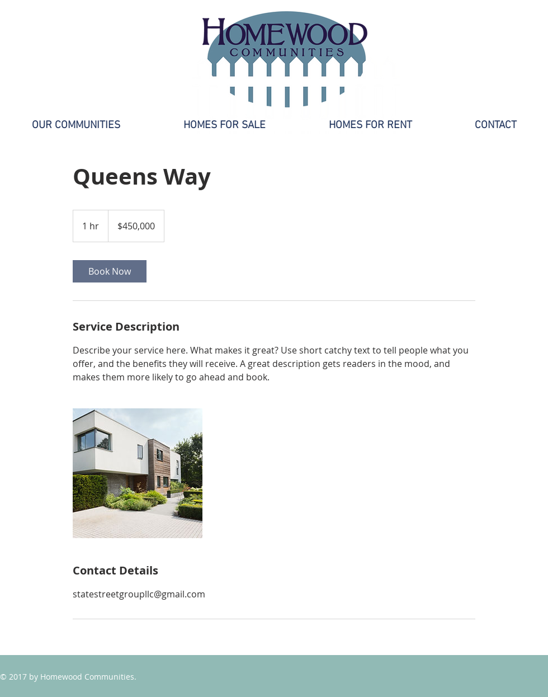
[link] (110, 271)
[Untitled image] (137, 473)
